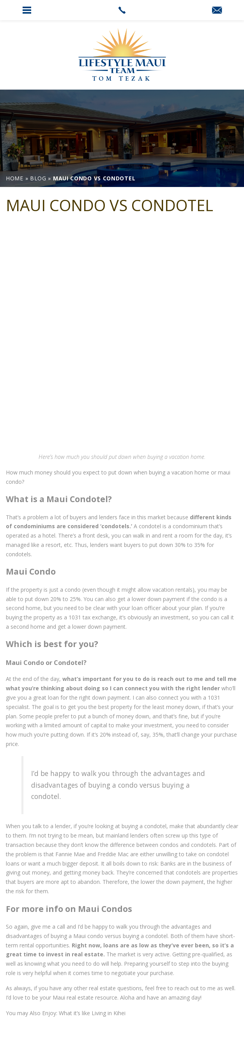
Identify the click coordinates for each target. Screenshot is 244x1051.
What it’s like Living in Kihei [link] (92, 1013)
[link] (122, 10)
